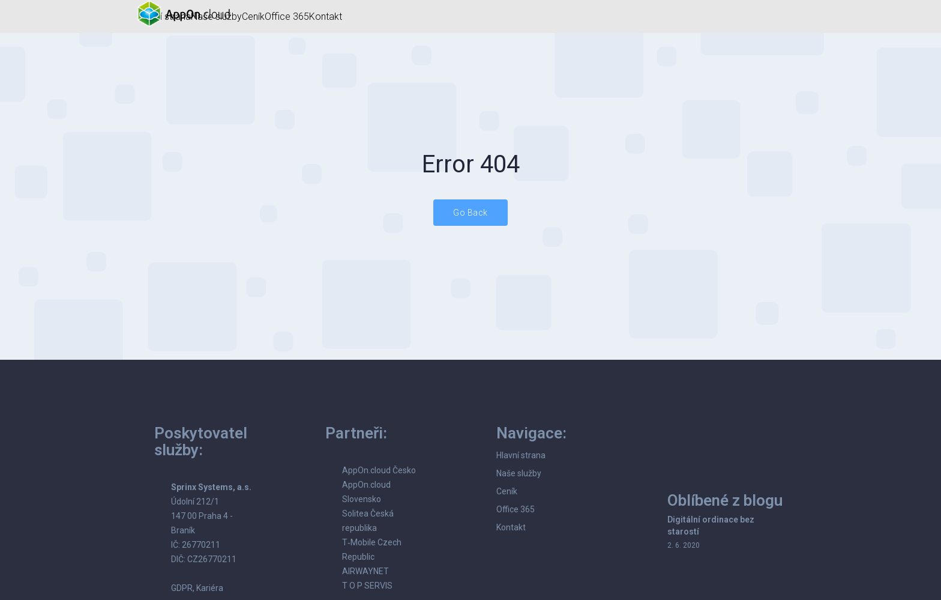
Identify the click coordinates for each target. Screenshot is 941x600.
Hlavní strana (521, 455)
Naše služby (518, 473)
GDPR (182, 588)
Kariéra (209, 588)
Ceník (506, 491)
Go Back (470, 212)
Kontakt (325, 16)
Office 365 (287, 16)
